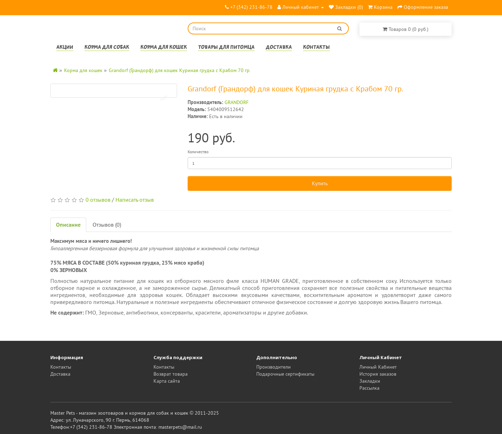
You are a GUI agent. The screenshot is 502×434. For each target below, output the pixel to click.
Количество (198, 151)
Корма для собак (106, 47)
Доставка (279, 47)
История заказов (377, 374)
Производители (273, 367)
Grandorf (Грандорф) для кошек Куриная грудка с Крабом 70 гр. (180, 70)
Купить (320, 183)
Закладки (369, 381)
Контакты (316, 47)
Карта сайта (166, 381)
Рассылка (369, 388)
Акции (64, 47)
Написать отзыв (134, 199)
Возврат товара (170, 374)
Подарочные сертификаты (285, 374)
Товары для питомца (226, 47)
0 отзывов (98, 199)
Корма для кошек (163, 47)
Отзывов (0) (107, 224)
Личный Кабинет (378, 367)
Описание (68, 224)
